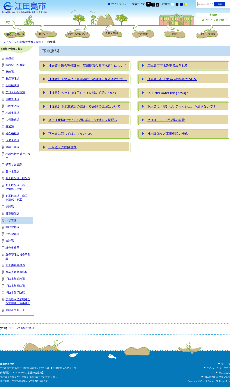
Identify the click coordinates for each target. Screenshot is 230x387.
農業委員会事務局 (17, 272)
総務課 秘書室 (15, 64)
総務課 (10, 58)
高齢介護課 (12, 147)
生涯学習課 (12, 233)
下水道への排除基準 (62, 147)
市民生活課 (12, 106)
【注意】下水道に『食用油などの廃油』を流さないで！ (87, 79)
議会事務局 (12, 247)
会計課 (10, 240)
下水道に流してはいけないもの (70, 133)
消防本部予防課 (15, 292)
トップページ (8, 41)
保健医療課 (12, 140)
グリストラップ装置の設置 (166, 120)
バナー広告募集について (22, 328)
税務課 (10, 126)
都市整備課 (12, 213)
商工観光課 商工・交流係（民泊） (18, 187)
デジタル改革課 (15, 92)
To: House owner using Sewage (167, 93)
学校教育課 (12, 227)
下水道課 (11, 220)
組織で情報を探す (31, 41)
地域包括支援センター (18, 155)
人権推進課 (12, 119)
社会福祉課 (12, 133)
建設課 (10, 206)
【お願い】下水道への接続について (172, 79)
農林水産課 (12, 171)
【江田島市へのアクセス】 (64, 368)
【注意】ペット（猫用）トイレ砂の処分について (82, 93)
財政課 (10, 71)
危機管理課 (12, 99)
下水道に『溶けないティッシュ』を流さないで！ (181, 106)
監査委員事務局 (15, 265)
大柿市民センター (17, 310)
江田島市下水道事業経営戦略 (167, 65)
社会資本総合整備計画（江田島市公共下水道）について (87, 65)
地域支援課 (12, 112)
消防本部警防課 (15, 285)
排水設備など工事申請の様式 (167, 133)
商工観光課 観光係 (18, 178)
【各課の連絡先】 (34, 372)
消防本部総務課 (15, 278)
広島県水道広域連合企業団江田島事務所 (18, 301)
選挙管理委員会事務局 (18, 256)
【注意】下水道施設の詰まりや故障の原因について (84, 106)
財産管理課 (12, 78)
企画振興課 (12, 85)
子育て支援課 (14, 164)
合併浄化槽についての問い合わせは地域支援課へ (82, 120)
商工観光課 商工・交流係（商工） (18, 197)
